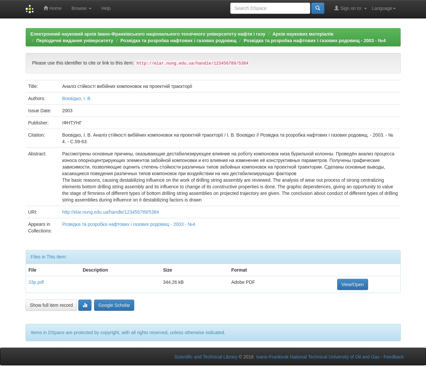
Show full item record (51, 305)
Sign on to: (350, 8)
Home (52, 8)
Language (383, 8)
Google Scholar (114, 305)
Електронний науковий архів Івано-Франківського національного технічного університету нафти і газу (148, 34)
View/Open (352, 284)
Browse (81, 8)
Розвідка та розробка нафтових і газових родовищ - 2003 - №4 (314, 40)
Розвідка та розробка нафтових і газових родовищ (178, 40)
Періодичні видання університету (74, 40)
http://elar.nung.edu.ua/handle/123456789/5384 (110, 212)
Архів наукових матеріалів (302, 34)
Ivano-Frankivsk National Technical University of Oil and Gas (318, 356)
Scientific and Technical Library (206, 356)
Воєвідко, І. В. (77, 98)
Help (106, 8)
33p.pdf (36, 282)
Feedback (394, 356)
